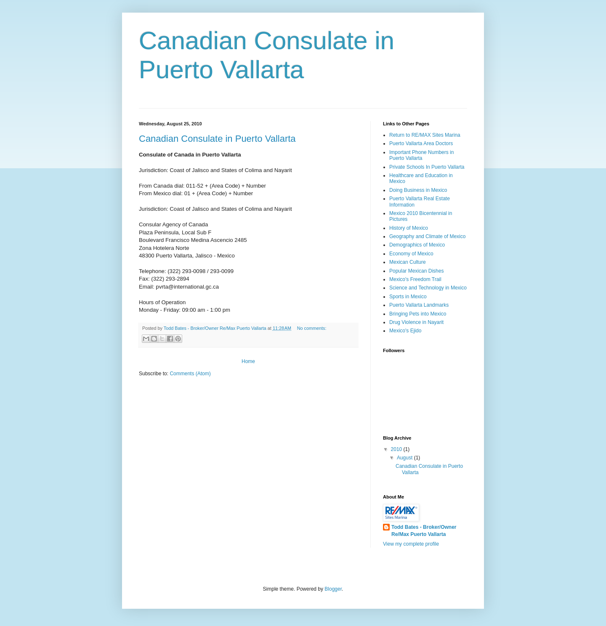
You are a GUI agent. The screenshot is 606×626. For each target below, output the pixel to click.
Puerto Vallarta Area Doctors (421, 143)
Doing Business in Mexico (418, 190)
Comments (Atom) (190, 374)
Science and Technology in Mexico (428, 288)
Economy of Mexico (411, 254)
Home (248, 361)
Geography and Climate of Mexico (427, 236)
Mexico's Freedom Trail (415, 279)
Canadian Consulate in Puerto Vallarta (217, 138)
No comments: (312, 328)
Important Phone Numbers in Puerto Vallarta (421, 155)
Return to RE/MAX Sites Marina (424, 135)
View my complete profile (411, 544)
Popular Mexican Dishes (416, 271)
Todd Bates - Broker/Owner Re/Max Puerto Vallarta (423, 530)
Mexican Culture (407, 262)
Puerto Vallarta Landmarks (419, 305)
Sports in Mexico (408, 297)
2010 (397, 449)
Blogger (333, 589)
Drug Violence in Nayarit (416, 322)
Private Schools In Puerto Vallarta (427, 167)
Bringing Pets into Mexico (417, 314)
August (405, 458)
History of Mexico (408, 228)
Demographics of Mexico (417, 245)
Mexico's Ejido (405, 331)
